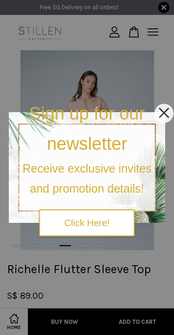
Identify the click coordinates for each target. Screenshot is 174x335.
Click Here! (87, 223)
